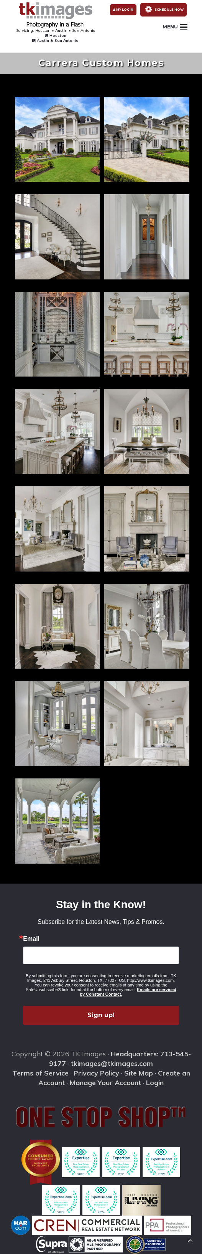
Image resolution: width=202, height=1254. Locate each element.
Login (155, 1082)
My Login (123, 10)
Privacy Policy (96, 1073)
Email (31, 939)
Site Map (138, 1073)
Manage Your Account (105, 1082)
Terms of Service (40, 1073)
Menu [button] (175, 27)
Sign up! (101, 1015)
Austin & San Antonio (55, 40)
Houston (55, 35)
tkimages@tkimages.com (112, 1063)
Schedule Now (163, 9)
